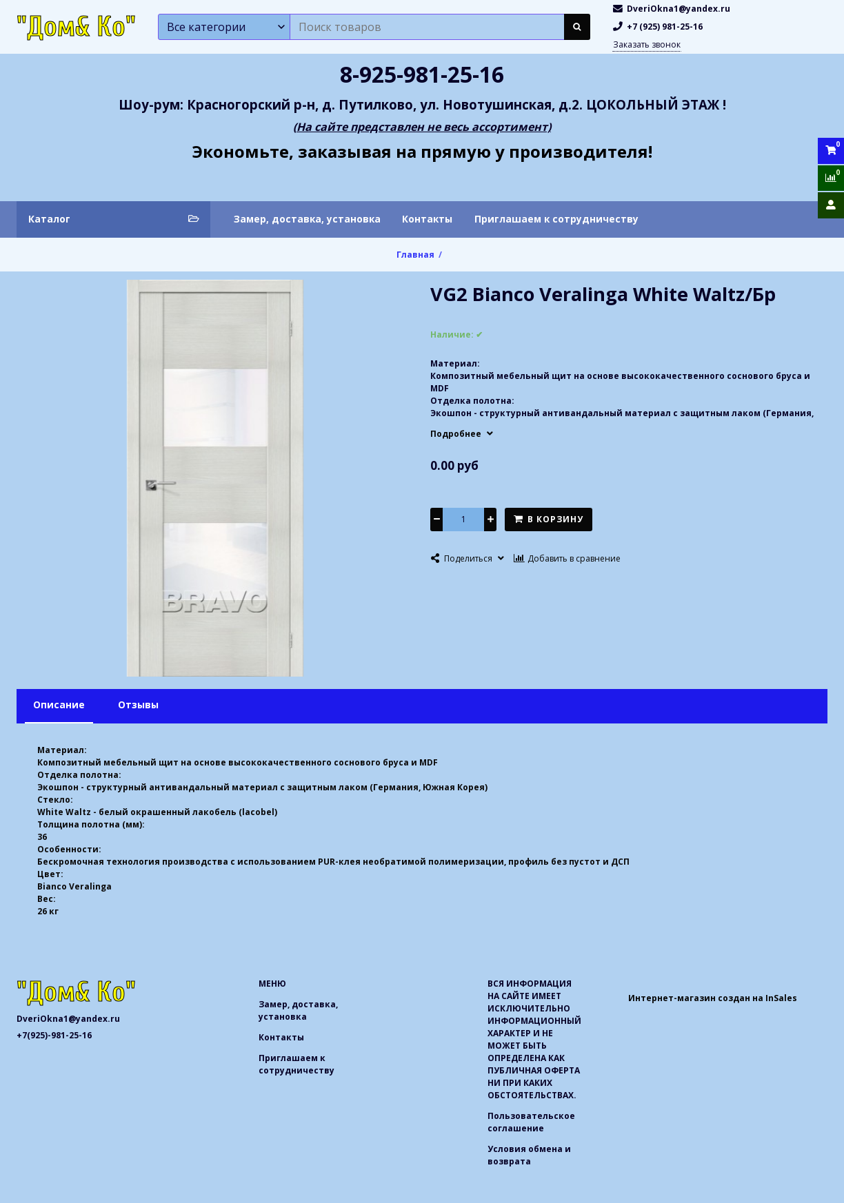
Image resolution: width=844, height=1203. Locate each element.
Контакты (427, 218)
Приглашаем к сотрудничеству (556, 218)
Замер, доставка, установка (307, 218)
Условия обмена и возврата (529, 1155)
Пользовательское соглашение (531, 1122)
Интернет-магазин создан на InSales (712, 998)
